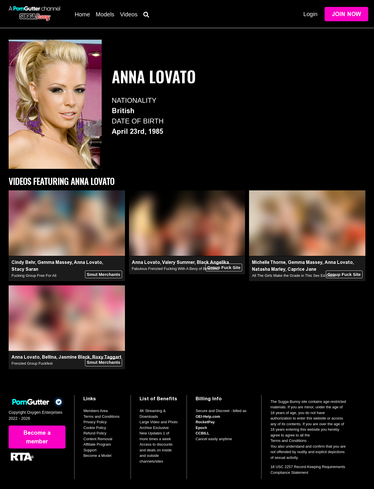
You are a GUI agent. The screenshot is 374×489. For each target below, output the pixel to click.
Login (310, 14)
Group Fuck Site (223, 267)
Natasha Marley (268, 269)
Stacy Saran (24, 269)
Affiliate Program (97, 444)
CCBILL (202, 433)
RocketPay (205, 422)
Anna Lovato (88, 262)
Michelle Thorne (269, 262)
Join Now (346, 14)
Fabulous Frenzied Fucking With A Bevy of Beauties (174, 268)
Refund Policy (94, 433)
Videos (129, 14)
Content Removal (97, 439)
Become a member (37, 437)
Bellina (49, 357)
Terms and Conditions (101, 416)
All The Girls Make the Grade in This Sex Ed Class (294, 275)
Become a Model (97, 455)
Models (105, 14)
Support (90, 450)
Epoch (201, 428)
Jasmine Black (74, 357)
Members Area (95, 411)
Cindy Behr (23, 262)
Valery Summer (178, 262)
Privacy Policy (95, 422)
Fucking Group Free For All (33, 275)
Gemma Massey (54, 262)
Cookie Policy (94, 428)
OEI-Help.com (208, 416)
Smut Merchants (103, 274)
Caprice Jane (302, 269)
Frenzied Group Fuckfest (32, 363)
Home (82, 14)
